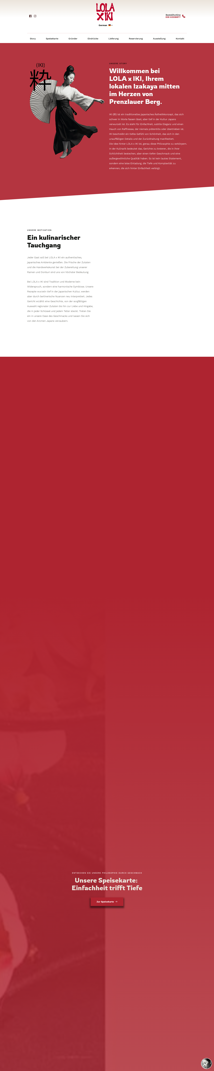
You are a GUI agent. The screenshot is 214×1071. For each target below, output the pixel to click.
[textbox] (105, 25)
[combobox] (105, 25)
